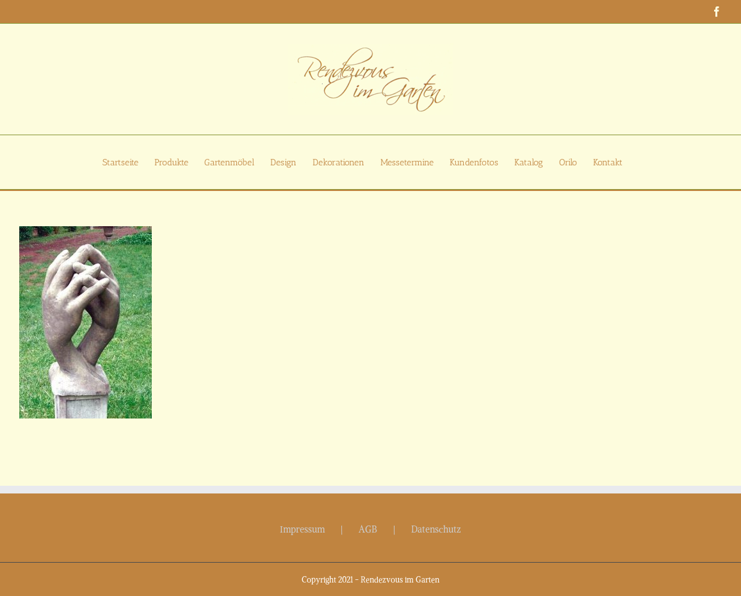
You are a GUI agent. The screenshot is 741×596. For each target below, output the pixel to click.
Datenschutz (436, 529)
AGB (368, 529)
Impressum (302, 529)
